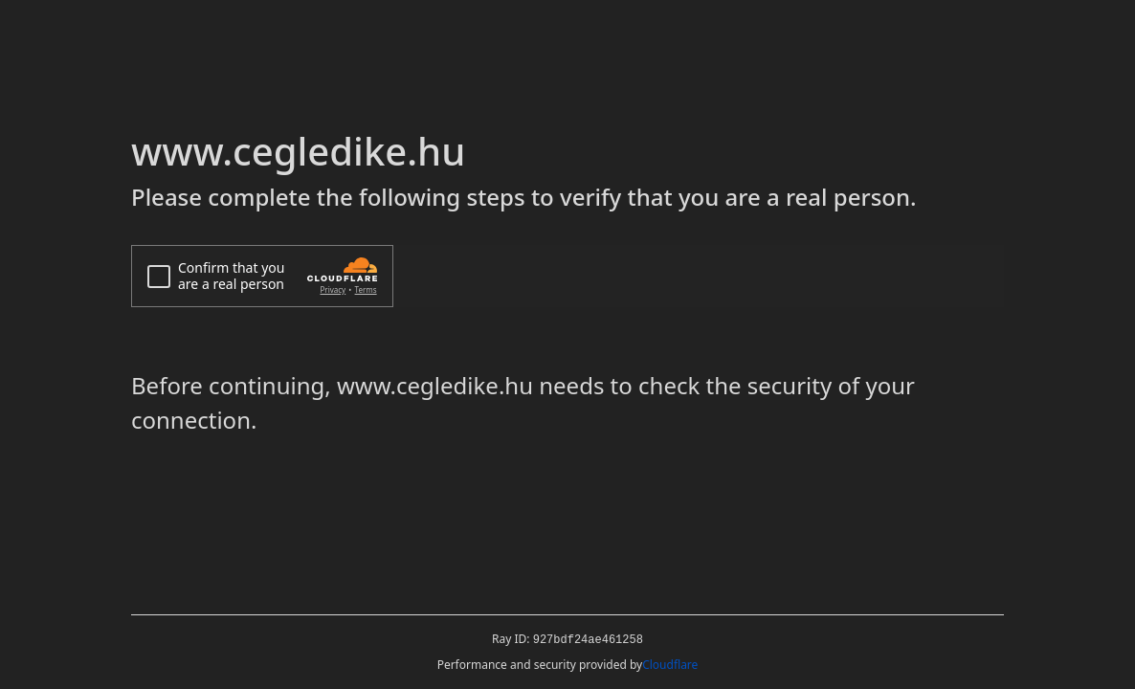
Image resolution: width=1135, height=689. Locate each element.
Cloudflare (670, 664)
